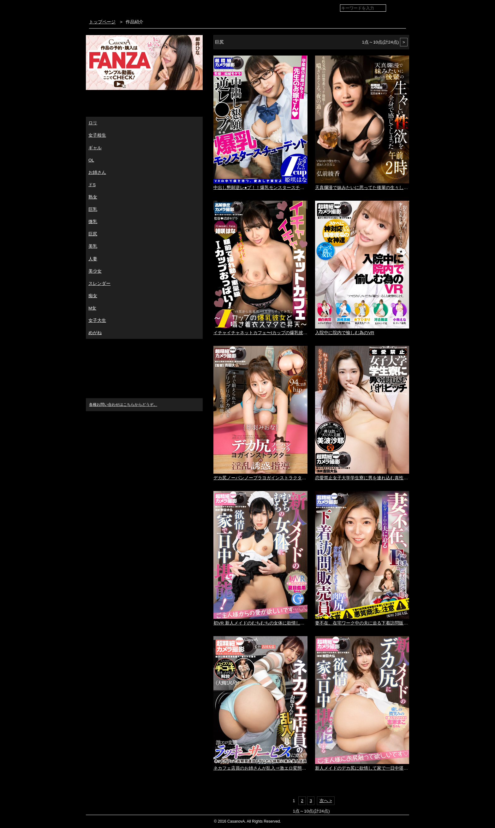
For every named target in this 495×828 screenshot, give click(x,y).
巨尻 (92, 234)
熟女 (92, 197)
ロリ (92, 123)
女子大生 (97, 320)
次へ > (325, 800)
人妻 (92, 259)
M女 (92, 308)
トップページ (102, 22)
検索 (400, 8)
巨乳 (92, 209)
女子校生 (97, 135)
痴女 (92, 295)
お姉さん (97, 172)
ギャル (95, 147)
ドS (92, 184)
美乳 (92, 246)
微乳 (92, 221)
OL (91, 160)
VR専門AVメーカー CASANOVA (123, 7)
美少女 (95, 271)
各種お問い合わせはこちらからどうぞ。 (123, 404)
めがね (95, 332)
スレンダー (99, 283)
